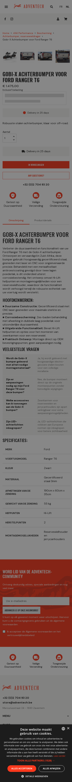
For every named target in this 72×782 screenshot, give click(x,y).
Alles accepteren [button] (21, 768)
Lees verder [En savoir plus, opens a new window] (60, 755)
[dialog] (36, 391)
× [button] (68, 728)
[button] (36, 760)
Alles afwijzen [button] (51, 768)
